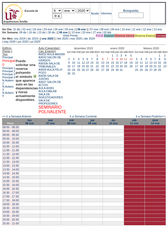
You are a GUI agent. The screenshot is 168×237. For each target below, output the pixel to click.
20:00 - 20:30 (11, 219)
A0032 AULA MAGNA (52, 54)
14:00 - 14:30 (11, 173)
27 (87, 69)
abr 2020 (89, 38)
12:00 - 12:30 (11, 157)
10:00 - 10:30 (11, 142)
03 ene (48, 29)
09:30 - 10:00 (11, 138)
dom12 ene (155, 122)
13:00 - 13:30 (11, 165)
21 (91, 66)
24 (73, 69)
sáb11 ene (134, 122)
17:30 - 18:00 (11, 200)
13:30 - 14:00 (11, 169)
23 (68, 69)
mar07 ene (50, 122)
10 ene (126, 29)
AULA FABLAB (48, 91)
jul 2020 (35, 41)
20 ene (86, 32)
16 (68, 66)
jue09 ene (92, 122)
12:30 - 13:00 (11, 161)
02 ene (37, 29)
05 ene (69, 29)
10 (73, 62)
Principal (7, 57)
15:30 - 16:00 (11, 184)
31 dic (16, 29)
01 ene (27, 29)
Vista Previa (40, 35)
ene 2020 (48, 38)
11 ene (136, 29)
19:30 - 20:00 (11, 215)
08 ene (105, 29)
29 (97, 69)
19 (83, 66)
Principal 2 (8, 71)
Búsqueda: (131, 11)
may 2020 (10, 41)
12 (83, 62)
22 (97, 66)
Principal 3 (8, 74)
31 (73, 73)
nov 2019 (19, 38)
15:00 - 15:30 (11, 181)
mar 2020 (76, 38)
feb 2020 (62, 38)
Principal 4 (8, 77)
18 (78, 66)
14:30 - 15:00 (11, 177)
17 (73, 66)
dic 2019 (33, 38)
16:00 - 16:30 (11, 188)
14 (91, 62)
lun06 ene (29, 122)
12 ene (147, 29)
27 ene (97, 32)
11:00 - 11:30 (11, 150)
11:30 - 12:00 (11, 154)
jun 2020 (23, 41)
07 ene (94, 29)
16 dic (32, 32)
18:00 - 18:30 (11, 204)
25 (78, 69)
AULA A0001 (46, 88)
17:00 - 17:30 (11, 196)
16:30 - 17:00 (11, 192)
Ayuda (95, 13)
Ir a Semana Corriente (83, 116)
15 (97, 62)
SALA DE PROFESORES (48, 102)
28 (91, 69)
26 (83, 69)
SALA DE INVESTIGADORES (51, 96)
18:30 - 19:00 (11, 208)
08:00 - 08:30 (11, 127)
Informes (106, 13)
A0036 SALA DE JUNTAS (49, 77)
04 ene (59, 29)
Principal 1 (8, 68)
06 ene (81, 29)
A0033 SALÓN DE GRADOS (50, 59)
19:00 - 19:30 (11, 211)
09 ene (115, 29)
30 (68, 73)
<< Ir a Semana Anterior (16, 116)
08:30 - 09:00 (11, 130)
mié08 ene (71, 122)
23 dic (42, 32)
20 (87, 66)
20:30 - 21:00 (11, 223)
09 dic (22, 32)
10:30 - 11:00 (11, 146)
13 (87, 62)
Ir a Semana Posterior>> (151, 116)
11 (78, 62)
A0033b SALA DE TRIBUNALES (49, 65)
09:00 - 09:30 (11, 134)
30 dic (51, 32)
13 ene (158, 29)
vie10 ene (113, 122)
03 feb (107, 32)
